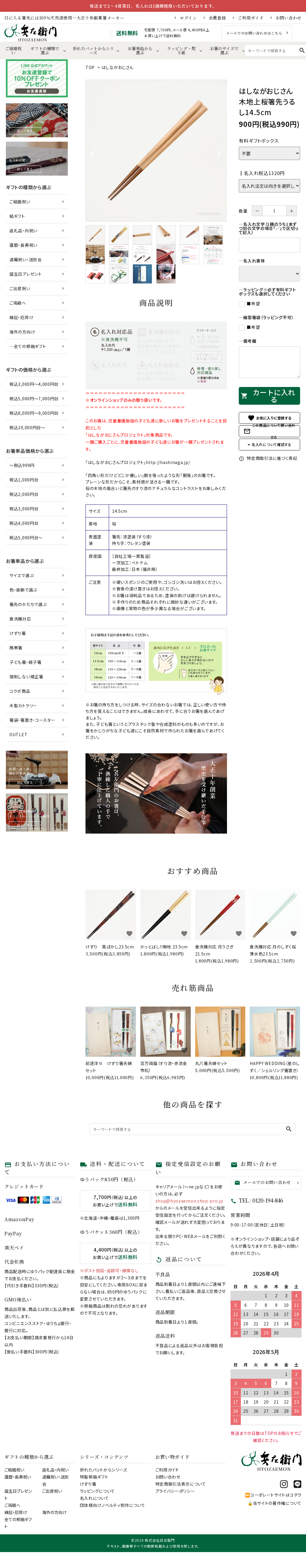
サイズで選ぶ (21, 575)
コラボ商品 (19, 691)
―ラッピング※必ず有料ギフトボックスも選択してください (267, 292)
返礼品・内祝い (23, 230)
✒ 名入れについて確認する (270, 444)
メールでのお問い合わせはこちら (254, 32)
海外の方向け (22, 332)
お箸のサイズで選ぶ (224, 50)
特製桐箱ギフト (94, 1477)
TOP (90, 67)
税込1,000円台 (23, 480)
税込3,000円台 (23, 509)
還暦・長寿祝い (23, 245)
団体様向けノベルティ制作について (112, 1505)
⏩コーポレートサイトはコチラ (273, 1495)
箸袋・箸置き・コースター (32, 720)
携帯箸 (15, 648)
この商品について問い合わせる (269, 431)
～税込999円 (21, 465)
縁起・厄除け (21, 317)
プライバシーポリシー (175, 1491)
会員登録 (217, 18)
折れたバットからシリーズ (93, 50)
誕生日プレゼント (25, 274)
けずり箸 (17, 633)
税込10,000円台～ (27, 427)
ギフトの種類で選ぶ (44, 50)
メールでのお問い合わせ (262, 1182)
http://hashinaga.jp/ (168, 462)
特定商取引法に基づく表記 (268, 458)
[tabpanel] (156, 151)
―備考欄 (247, 341)
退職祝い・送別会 (25, 259)
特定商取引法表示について (180, 1484)
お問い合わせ (289, 18)
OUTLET (18, 734)
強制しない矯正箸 (26, 677)
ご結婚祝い (13, 50)
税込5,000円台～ (26, 537)
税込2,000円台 (23, 494)
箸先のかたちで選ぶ (28, 604)
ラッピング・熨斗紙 (181, 50)
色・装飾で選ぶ (23, 590)
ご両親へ (17, 303)
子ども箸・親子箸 (25, 662)
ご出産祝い (19, 288)
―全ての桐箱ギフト (27, 346)
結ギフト (17, 216)
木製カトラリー (23, 705)
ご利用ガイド (251, 18)
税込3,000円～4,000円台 (34, 384)
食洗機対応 (20, 619)
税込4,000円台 (23, 523)
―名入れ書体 (252, 261)
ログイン (188, 18)
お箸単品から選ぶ (140, 50)
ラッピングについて (97, 1491)
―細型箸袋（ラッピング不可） (266, 317)
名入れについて (94, 1498)
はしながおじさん (117, 67)
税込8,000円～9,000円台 (34, 413)
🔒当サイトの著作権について (275, 1503)
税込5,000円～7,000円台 (34, 398)
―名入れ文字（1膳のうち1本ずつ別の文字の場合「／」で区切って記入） (268, 228)
